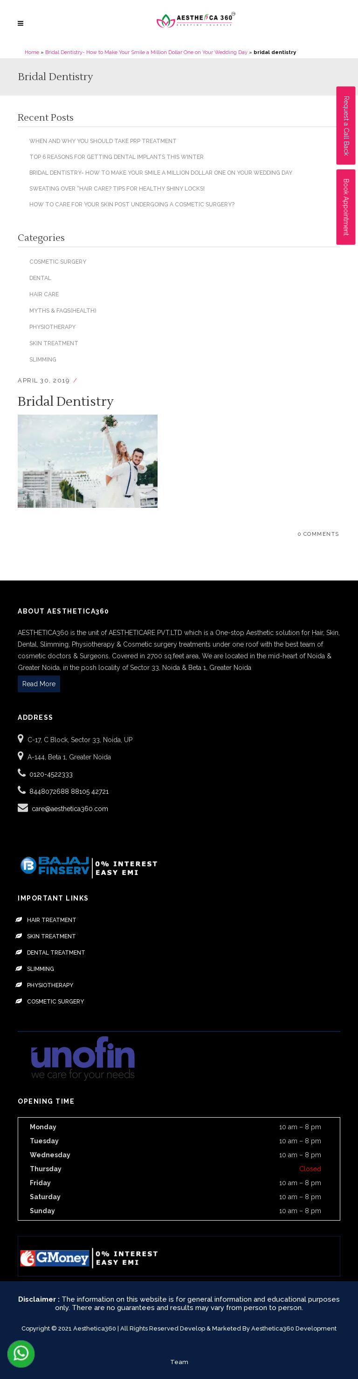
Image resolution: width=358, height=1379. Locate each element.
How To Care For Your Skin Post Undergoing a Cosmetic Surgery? (131, 204)
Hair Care (44, 294)
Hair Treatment (51, 920)
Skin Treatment (53, 343)
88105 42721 (90, 791)
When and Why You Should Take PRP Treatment (103, 141)
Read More (38, 684)
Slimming (42, 359)
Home (32, 52)
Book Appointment (346, 207)
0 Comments (318, 534)
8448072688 (50, 791)
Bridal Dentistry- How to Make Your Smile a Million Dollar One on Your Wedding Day (146, 52)
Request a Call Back (346, 126)
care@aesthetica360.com (70, 808)
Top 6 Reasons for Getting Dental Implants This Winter (116, 157)
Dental (40, 278)
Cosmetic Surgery (57, 262)
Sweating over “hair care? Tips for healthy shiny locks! (117, 188)
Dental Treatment (56, 952)
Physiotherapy (52, 327)
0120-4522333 (51, 774)
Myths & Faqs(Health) (62, 310)
